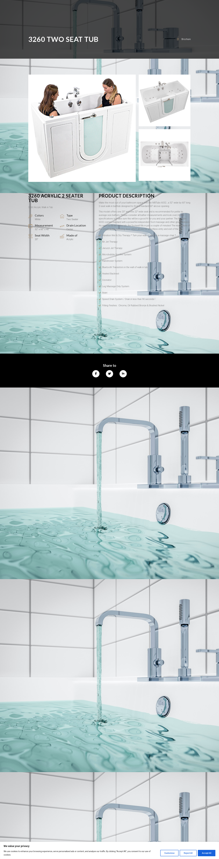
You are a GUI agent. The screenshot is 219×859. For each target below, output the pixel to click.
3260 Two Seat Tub (63, 39)
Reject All (187, 853)
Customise (168, 853)
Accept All (206, 853)
